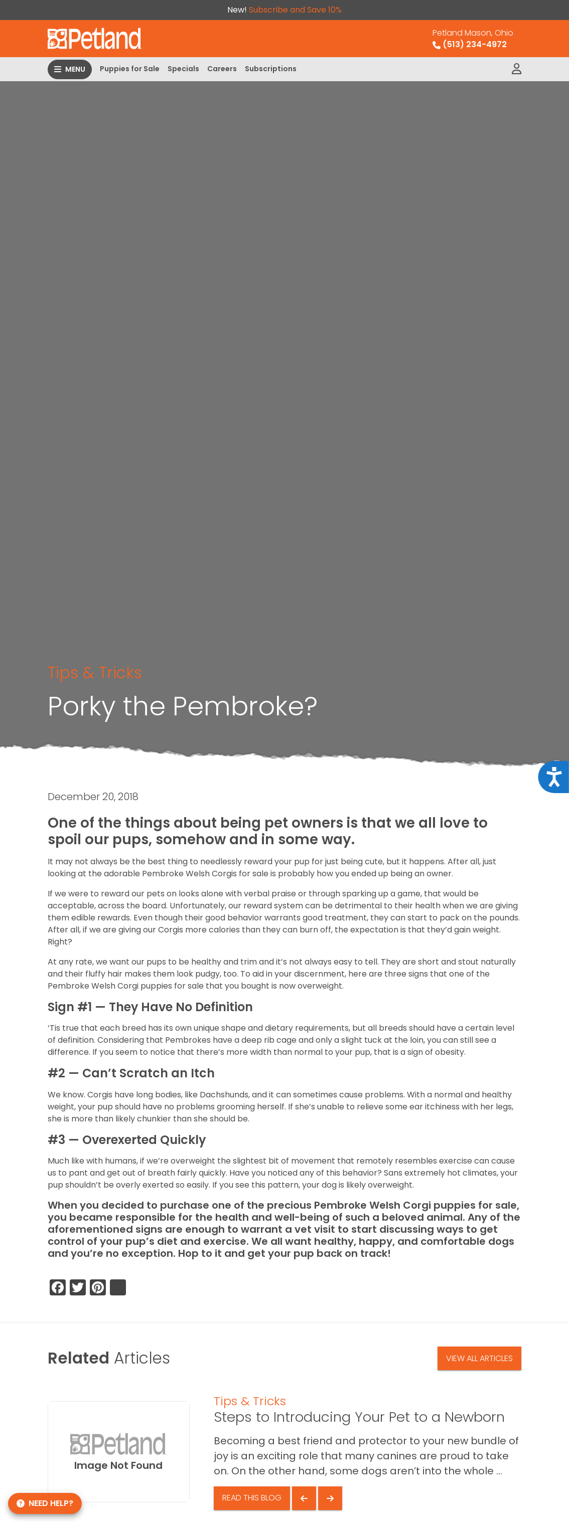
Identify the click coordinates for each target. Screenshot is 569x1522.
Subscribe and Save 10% (295, 10)
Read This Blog (251, 1497)
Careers (222, 69)
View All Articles (479, 1358)
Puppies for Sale (130, 69)
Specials (183, 69)
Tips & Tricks (95, 673)
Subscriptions (271, 69)
